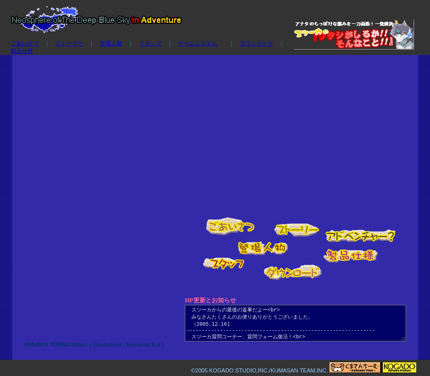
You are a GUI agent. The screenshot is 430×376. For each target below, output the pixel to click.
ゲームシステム (197, 43)
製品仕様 (22, 51)
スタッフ (150, 43)
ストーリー (69, 43)
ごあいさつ (25, 43)
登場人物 (111, 43)
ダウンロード (256, 43)
